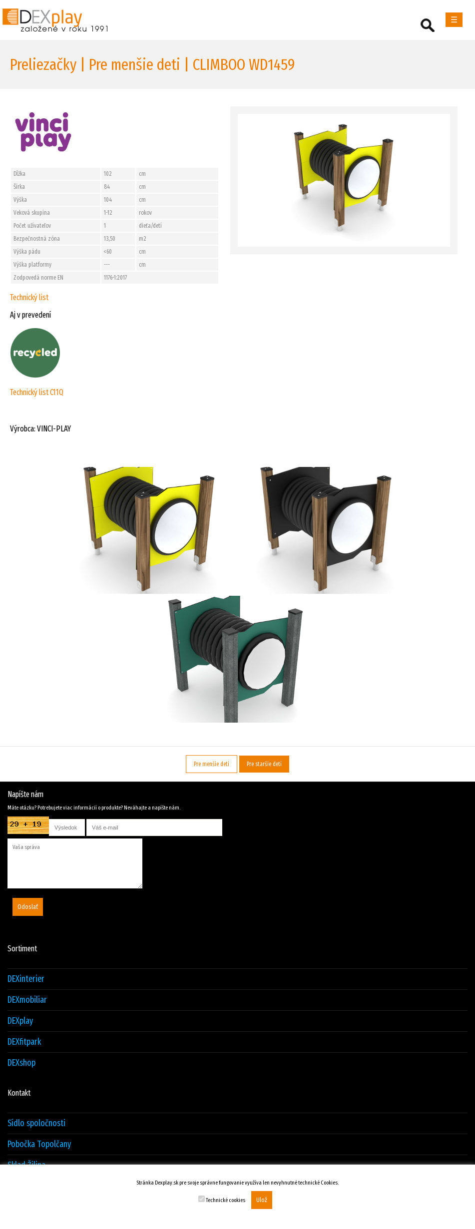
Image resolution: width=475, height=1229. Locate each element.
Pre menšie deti (211, 764)
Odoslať (27, 907)
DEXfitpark (24, 1042)
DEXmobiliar (27, 1000)
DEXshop (21, 1063)
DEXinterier (25, 979)
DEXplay (20, 1021)
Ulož (261, 1200)
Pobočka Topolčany (39, 1144)
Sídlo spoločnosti (36, 1123)
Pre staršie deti (264, 764)
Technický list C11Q (36, 392)
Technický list (29, 297)
